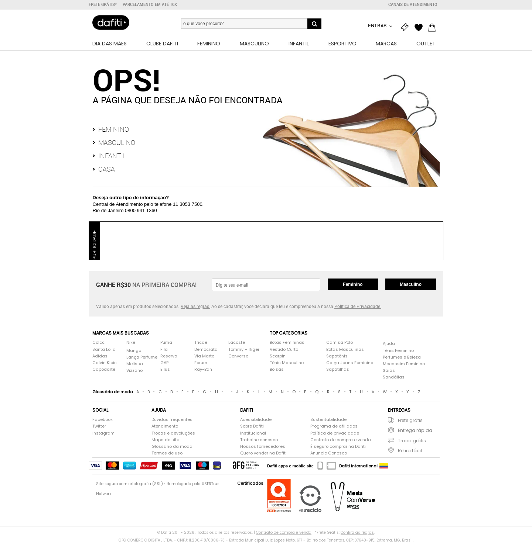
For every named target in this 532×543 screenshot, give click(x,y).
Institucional (253, 433)
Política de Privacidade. (357, 306)
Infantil (112, 155)
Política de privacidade (334, 433)
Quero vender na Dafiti (263, 453)
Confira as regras (357, 532)
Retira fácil (410, 450)
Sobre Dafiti (252, 426)
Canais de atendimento (412, 4)
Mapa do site (165, 440)
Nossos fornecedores (262, 446)
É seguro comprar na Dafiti (338, 446)
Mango (133, 350)
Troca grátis (412, 440)
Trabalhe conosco (259, 440)
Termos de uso (167, 453)
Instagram (103, 433)
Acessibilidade (256, 419)
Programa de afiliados (334, 426)
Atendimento (164, 426)
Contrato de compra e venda (340, 440)
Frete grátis (410, 420)
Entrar (378, 25)
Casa (106, 169)
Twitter (99, 426)
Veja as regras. (195, 306)
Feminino (113, 129)
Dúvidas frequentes (171, 419)
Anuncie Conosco (328, 453)
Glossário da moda (171, 446)
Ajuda (389, 343)
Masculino (116, 142)
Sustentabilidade (328, 419)
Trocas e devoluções (173, 433)
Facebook (102, 419)
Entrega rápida (415, 430)
